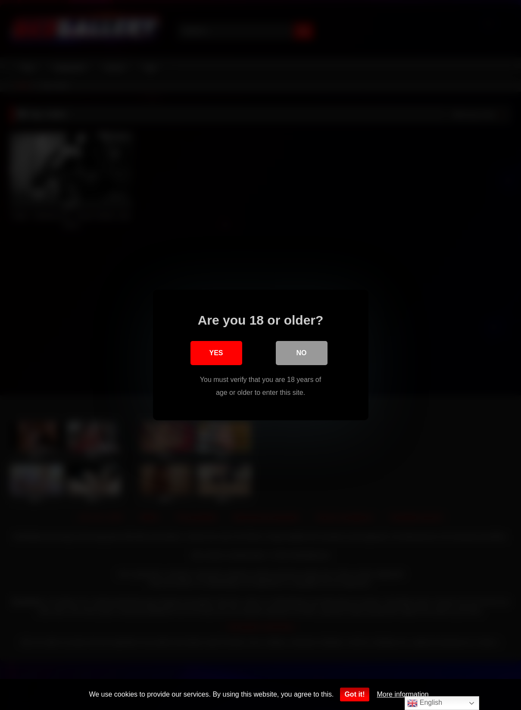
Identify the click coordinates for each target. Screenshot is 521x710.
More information (403, 694)
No (301, 353)
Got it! (354, 694)
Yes (216, 353)
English (424, 703)
